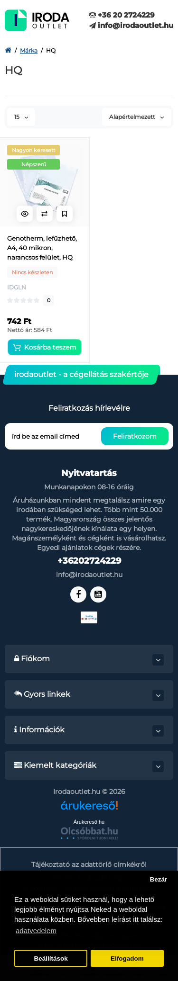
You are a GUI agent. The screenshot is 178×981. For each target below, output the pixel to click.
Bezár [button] (158, 879)
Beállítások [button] (50, 958)
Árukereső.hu (89, 822)
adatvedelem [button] (36, 931)
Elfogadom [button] (127, 958)
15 (21, 116)
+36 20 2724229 (122, 14)
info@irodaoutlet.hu (131, 25)
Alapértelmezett (136, 116)
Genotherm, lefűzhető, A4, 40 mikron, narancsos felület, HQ (42, 247)
